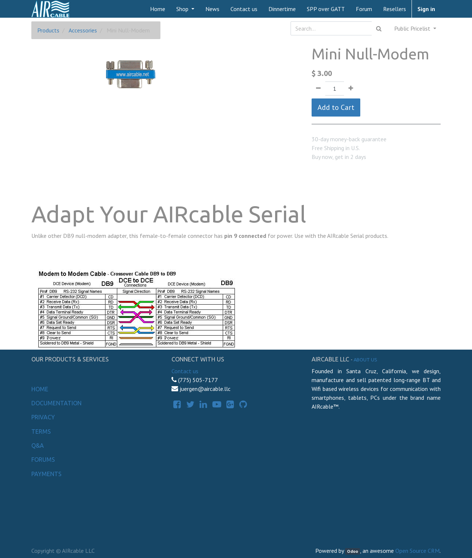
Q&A (37, 445)
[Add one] (351, 89)
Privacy (43, 417)
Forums (43, 459)
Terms (41, 431)
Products (48, 30)
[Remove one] (318, 89)
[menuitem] (158, 9)
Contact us (184, 371)
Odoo (352, 551)
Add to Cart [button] (335, 107)
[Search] (379, 28)
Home (39, 389)
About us (365, 359)
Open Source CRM (417, 550)
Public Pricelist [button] (413, 28)
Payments (46, 474)
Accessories (83, 30)
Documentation (56, 403)
